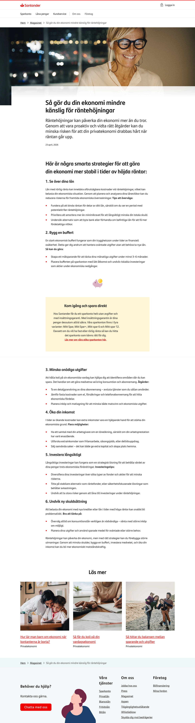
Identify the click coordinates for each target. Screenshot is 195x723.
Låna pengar (42, 14)
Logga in (170, 5)
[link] (23, 5)
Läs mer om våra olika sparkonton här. (85, 340)
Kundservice (59, 14)
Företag (89, 14)
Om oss (76, 14)
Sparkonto (25, 14)
